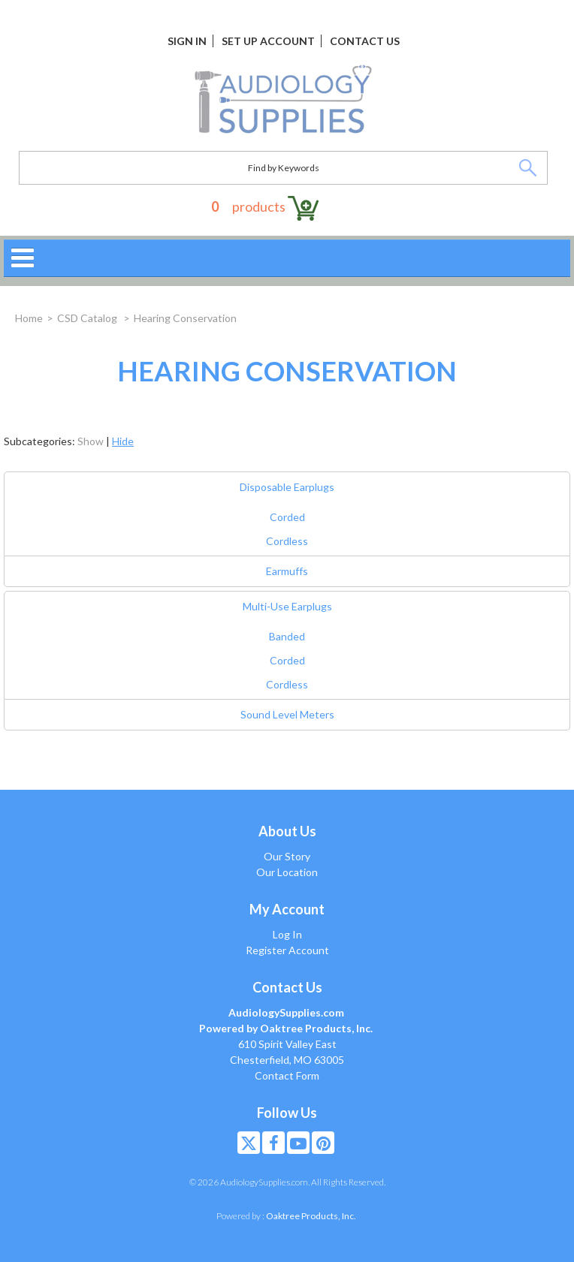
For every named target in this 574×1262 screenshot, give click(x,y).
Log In (287, 934)
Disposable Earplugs (287, 486)
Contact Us (365, 41)
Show (90, 441)
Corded (287, 517)
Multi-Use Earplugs (287, 606)
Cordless (287, 541)
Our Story (287, 856)
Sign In (187, 41)
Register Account (287, 950)
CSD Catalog (88, 318)
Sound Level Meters (287, 714)
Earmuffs (287, 571)
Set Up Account (268, 41)
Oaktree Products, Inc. (311, 1215)
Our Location (287, 872)
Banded (287, 636)
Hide (123, 441)
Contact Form (287, 1075)
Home (29, 318)
